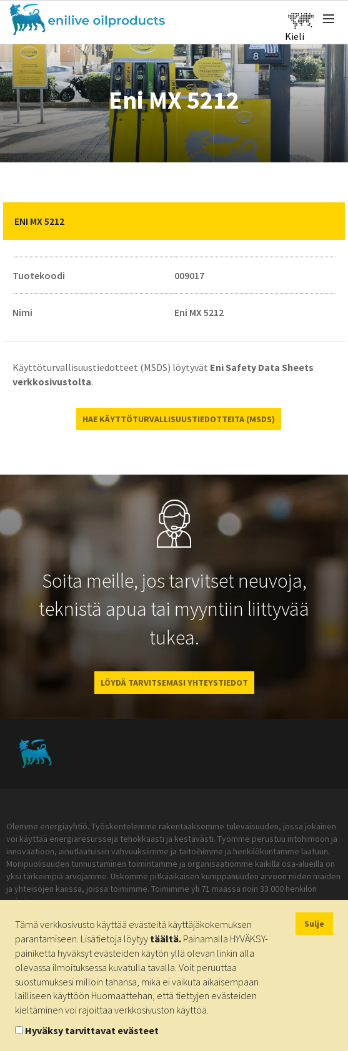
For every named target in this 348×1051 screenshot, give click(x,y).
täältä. (165, 938)
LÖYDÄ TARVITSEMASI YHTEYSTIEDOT (174, 682)
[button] (326, 221)
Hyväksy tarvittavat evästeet (92, 1030)
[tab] (174, 221)
